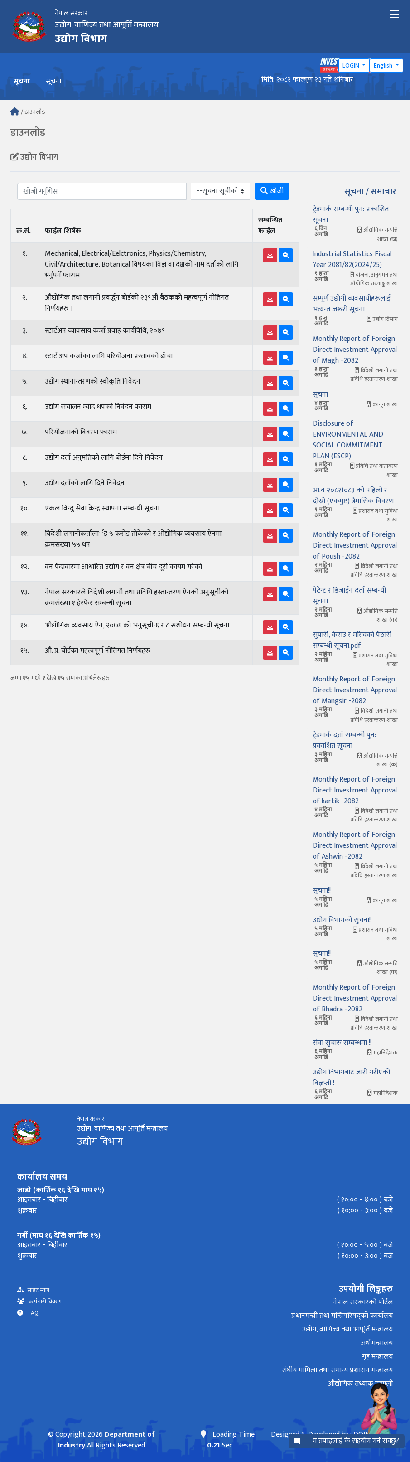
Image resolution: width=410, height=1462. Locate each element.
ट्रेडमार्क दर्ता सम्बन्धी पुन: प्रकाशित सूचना (344, 740)
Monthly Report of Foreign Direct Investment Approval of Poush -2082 (355, 546)
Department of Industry (106, 1440)
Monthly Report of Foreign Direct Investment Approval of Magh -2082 (355, 350)
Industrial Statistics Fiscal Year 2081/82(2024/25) (352, 259)
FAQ (31, 1313)
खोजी (272, 191)
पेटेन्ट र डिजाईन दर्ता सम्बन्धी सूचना (349, 595)
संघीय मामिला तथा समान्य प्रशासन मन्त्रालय (337, 1370)
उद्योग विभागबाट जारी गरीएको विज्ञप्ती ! (351, 1077)
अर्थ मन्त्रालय (377, 1343)
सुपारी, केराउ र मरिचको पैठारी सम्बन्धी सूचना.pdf (352, 640)
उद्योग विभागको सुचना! (342, 920)
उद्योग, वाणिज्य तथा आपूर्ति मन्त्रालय (347, 1329)
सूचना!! (322, 890)
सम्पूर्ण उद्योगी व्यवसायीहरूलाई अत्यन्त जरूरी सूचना (352, 304)
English (384, 65)
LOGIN (351, 65)
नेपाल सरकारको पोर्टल (363, 1302)
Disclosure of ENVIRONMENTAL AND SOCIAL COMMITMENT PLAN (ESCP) (348, 440)
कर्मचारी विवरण (43, 1302)
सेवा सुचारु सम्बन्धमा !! (342, 1043)
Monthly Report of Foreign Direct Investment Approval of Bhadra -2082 (355, 998)
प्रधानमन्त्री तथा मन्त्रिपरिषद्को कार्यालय (342, 1316)
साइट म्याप (36, 1290)
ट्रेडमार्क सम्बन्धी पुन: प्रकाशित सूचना (351, 214)
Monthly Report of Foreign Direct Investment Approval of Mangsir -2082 (355, 690)
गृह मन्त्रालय (377, 1356)
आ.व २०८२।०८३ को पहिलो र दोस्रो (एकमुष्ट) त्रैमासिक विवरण (353, 495)
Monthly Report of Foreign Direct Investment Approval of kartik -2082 (355, 790)
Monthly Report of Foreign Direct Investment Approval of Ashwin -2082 (355, 846)
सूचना (53, 81)
